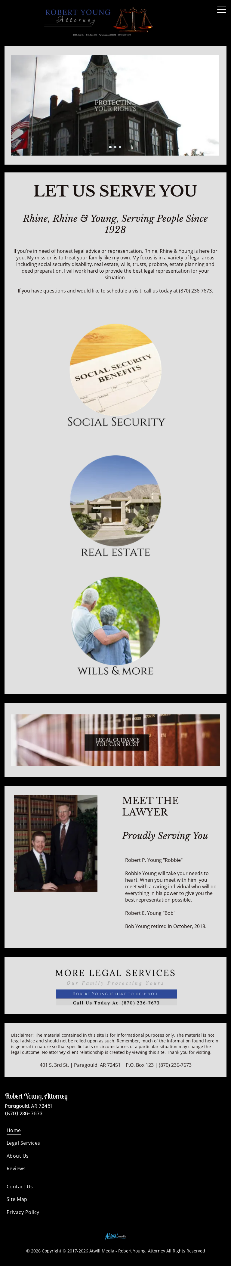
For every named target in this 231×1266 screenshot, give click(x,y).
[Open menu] (221, 9)
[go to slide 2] (115, 147)
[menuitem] (115, 1130)
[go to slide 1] (110, 147)
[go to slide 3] (120, 147)
